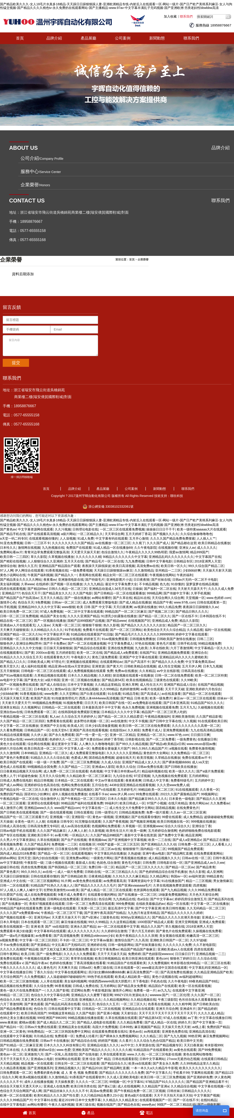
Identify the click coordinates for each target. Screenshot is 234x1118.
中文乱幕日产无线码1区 (68, 942)
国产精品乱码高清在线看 (62, 1001)
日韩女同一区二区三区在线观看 (77, 1061)
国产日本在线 (9, 1047)
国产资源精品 (40, 942)
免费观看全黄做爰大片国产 (111, 746)
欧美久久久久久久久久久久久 (200, 1065)
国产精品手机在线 (13, 531)
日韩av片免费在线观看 (40, 1024)
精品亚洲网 (193, 833)
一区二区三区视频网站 (43, 878)
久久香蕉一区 (209, 787)
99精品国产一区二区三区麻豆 (126, 609)
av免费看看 (43, 933)
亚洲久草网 (130, 682)
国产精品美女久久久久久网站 (21, 577)
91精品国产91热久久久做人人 (52, 883)
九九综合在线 (122, 773)
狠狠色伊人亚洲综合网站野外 (21, 641)
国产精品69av (37, 586)
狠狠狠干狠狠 (91, 623)
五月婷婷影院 (65, 650)
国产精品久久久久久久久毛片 (95, 883)
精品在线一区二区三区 (16, 618)
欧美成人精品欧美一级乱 (132, 974)
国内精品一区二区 (153, 846)
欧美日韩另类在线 (83, 1084)
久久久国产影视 (58, 988)
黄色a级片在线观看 (138, 1093)
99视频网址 (209, 791)
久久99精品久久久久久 (47, 627)
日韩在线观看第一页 (211, 600)
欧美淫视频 (145, 755)
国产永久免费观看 (61, 732)
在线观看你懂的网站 (102, 892)
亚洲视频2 (122, 814)
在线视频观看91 (11, 650)
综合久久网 (10, 1074)
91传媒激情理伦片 (64, 696)
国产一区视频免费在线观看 (19, 682)
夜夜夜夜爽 (133, 778)
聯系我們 (186, 14)
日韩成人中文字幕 (156, 778)
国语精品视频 (165, 805)
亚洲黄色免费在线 (174, 1029)
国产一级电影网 (208, 1102)
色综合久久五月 (107, 1001)
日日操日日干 (184, 951)
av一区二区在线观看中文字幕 (118, 924)
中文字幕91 (135, 1079)
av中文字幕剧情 (11, 860)
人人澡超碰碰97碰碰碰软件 (34, 846)
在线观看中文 (9, 1011)
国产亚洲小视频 (108, 1011)
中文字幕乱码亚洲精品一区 (208, 965)
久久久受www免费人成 (173, 782)
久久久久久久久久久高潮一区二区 (196, 723)
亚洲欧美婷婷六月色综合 (203, 686)
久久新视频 (96, 828)
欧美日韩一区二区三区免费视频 (163, 1074)
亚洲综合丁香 (201, 823)
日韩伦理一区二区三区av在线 (100, 846)
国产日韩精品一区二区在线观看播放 (119, 591)
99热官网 (194, 1033)
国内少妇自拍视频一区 (48, 855)
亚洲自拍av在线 (11, 709)
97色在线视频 (145, 641)
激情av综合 (63, 686)
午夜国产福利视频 (40, 572)
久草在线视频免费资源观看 (172, 883)
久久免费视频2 (34, 974)
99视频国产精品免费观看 (185, 846)
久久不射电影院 (204, 942)
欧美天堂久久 (9, 664)
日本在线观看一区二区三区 (40, 919)
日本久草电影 (9, 919)
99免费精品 (35, 1029)
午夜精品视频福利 (157, 714)
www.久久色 (135, 1052)
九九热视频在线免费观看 (169, 773)
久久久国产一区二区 (205, 992)
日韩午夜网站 (9, 951)
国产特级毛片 (94, 577)
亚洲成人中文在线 (13, 878)
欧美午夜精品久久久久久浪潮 (136, 933)
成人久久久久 (206, 545)
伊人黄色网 (222, 1074)
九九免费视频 (134, 559)
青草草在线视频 (82, 956)
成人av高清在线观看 (75, 823)
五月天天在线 (73, 559)
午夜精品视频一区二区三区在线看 (24, 714)
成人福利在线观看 (34, 664)
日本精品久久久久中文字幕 (120, 709)
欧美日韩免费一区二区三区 (19, 609)
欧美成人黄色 (163, 1106)
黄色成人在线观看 (13, 764)
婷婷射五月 (92, 636)
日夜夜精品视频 (99, 874)
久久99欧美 (189, 677)
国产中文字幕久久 (158, 1070)
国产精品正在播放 (216, 837)
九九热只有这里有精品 (144, 910)
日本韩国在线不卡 (212, 613)
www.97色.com (184, 600)
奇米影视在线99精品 (185, 960)
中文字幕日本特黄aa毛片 (122, 769)
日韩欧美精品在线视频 (140, 664)
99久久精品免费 (169, 604)
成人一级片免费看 (70, 869)
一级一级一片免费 (46, 759)
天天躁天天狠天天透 (14, 696)
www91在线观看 (36, 737)
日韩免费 (149, 860)
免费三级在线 (103, 965)
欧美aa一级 (129, 1106)
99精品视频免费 (209, 641)
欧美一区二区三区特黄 (211, 673)
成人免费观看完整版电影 (100, 600)
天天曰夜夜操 (193, 1043)
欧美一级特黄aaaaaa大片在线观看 (201, 527)
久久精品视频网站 (116, 997)
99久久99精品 (98, 919)
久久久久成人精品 (210, 1011)
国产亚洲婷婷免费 (200, 1074)
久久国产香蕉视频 (115, 819)
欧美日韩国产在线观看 (16, 759)
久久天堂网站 (69, 691)
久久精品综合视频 (183, 1084)
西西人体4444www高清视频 (99, 696)
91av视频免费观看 (115, 636)
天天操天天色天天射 (176, 1024)
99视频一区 (117, 1079)
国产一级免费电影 (49, 951)
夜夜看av (49, 577)
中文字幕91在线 (45, 1097)
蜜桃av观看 (27, 1020)
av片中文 (127, 1043)
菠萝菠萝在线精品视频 (202, 581)
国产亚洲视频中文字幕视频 (127, 837)
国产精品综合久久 (114, 1061)
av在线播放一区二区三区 (112, 540)
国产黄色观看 (33, 1001)
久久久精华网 (181, 1001)
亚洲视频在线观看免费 (162, 705)
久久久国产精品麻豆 (51, 828)
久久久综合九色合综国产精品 (154, 1038)
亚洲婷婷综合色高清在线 (41, 782)
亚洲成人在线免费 (56, 1084)
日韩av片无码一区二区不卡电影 (194, 577)
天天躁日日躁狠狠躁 (14, 874)
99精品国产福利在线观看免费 (82, 801)
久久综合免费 (43, 983)
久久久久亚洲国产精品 (83, 613)
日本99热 (126, 1024)
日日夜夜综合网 (66, 846)
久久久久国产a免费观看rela (19, 910)
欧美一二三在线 (159, 837)
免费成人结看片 (87, 1033)
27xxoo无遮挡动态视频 (183, 1056)
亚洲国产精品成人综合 (180, 682)
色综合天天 (26, 600)
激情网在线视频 (29, 545)
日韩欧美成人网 (38, 659)
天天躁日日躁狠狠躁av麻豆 (113, 568)
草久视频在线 (174, 924)
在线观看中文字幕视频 (16, 1033)
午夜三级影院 (167, 997)
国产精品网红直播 (179, 851)
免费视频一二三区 (64, 842)
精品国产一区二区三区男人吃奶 (163, 709)
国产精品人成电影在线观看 (96, 1020)
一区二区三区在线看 (215, 960)
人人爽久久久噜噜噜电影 (96, 741)
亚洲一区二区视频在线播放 (80, 677)
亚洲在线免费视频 (120, 645)
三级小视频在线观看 (59, 860)
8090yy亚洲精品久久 (135, 915)
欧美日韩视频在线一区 (173, 819)
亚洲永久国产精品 (83, 924)
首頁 (20, 36)
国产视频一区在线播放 (66, 581)
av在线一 (49, 869)
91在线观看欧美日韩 (212, 718)
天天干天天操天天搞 (111, 951)
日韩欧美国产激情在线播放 (176, 636)
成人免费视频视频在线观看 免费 (90, 668)
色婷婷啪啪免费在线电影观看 (199, 828)
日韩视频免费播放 (142, 636)
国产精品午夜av (36, 960)
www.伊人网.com (122, 791)
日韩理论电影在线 (85, 527)
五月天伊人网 (191, 664)
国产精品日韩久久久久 (192, 609)
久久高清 (141, 938)
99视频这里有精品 (61, 1011)
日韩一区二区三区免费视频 (19, 613)
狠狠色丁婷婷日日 (183, 956)
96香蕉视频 (63, 983)
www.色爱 (63, 1047)
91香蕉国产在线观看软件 (87, 1074)
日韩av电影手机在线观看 (17, 828)
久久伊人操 (39, 732)
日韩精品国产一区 (37, 728)
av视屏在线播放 (145, 604)
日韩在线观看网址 (64, 1106)
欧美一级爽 (138, 828)
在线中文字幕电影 (13, 1102)
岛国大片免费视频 (105, 1024)
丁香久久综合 (43, 969)
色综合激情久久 (112, 549)
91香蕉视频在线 (56, 568)
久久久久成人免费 (221, 586)
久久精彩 (104, 673)
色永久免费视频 (133, 705)
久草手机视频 (200, 591)
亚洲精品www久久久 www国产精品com (52, 805)
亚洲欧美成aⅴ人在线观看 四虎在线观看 (185, 947)
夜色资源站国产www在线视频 (61, 636)
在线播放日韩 (207, 737)
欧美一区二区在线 (89, 650)
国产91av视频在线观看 (16, 673)
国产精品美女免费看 (132, 983)
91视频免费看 (73, 700)
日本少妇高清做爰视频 (101, 723)
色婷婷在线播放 (61, 960)
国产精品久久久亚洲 (210, 796)
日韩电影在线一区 (170, 860)
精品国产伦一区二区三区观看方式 (24, 814)
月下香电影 (141, 979)
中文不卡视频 (138, 718)
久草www (27, 581)
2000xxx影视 (45, 650)
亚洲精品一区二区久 (151, 732)
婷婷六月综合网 (11, 746)
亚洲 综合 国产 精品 (96, 1056)
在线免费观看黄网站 (208, 851)
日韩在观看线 (83, 810)
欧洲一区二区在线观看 (16, 1093)
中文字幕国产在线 (208, 554)
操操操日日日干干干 (160, 527)
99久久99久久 (31, 869)
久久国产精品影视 (209, 714)
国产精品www (116, 618)
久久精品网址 (159, 874)
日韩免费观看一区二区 (40, 709)
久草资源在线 (145, 1043)
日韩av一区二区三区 (66, 600)
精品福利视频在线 (154, 769)
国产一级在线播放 (77, 595)
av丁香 (193, 1015)
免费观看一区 (64, 1033)
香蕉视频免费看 (11, 842)
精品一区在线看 (178, 901)
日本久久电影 (117, 796)
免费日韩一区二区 (101, 864)
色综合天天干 (31, 591)
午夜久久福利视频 (61, 1102)
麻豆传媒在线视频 (74, 919)
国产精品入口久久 (13, 659)
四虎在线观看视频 (13, 586)
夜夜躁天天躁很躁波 (96, 563)
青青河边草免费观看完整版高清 (46, 549)
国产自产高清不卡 (137, 659)
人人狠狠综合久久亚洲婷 (45, 559)
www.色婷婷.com (218, 595)
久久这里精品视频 (123, 919)
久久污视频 (63, 527)
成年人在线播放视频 (38, 1079)
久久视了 (138, 540)
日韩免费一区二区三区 (194, 842)
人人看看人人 (221, 842)
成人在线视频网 (128, 1084)
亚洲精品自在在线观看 (138, 1006)
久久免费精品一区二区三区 (190, 750)
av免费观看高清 (115, 878)
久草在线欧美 (159, 645)
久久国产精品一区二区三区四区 (22, 718)
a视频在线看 (178, 746)
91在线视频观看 (187, 787)
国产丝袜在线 (160, 577)
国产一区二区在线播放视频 (87, 641)
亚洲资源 (98, 664)
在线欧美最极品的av (150, 901)
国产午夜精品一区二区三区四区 (83, 796)
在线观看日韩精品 (214, 1056)
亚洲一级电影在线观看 (60, 906)
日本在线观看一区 (127, 965)
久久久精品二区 (151, 1033)
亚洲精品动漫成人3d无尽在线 (110, 586)
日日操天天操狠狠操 (57, 645)
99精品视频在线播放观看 (86, 1015)
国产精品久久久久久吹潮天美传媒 (176, 915)
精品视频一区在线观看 (37, 1061)
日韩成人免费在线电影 (16, 778)
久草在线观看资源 (112, 1052)
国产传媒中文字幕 (176, 591)
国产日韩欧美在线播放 (181, 764)
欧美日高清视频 (123, 563)
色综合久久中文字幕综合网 (50, 992)
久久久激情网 (9, 750)
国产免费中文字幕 (171, 833)
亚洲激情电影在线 (71, 577)
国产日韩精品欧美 (74, 874)
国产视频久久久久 (165, 531)
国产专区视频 (109, 1106)
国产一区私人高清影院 (61, 1052)
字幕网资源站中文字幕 (144, 878)
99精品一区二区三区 (14, 992)
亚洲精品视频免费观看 (174, 650)
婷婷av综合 (47, 1047)
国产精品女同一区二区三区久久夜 (24, 787)
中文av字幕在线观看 (109, 778)
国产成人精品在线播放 (135, 600)
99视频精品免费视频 (46, 700)
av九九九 (163, 988)
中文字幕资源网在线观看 (35, 527)
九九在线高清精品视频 (206, 728)
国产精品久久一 (66, 572)
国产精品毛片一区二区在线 (104, 559)
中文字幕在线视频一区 (214, 1084)
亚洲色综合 (89, 896)
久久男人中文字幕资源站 (17, 837)
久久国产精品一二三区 (74, 764)
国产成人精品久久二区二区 (56, 1020)
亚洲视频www (153, 823)
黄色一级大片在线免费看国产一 (22, 988)
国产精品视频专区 (169, 1043)
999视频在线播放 (203, 819)
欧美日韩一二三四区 (14, 554)
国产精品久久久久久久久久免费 (121, 1070)
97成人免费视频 (51, 609)
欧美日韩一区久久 (173, 563)
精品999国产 (199, 549)
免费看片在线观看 (95, 627)
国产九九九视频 (175, 1033)
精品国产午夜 (162, 600)
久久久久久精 (122, 1047)
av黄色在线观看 (185, 1047)
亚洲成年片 (188, 1006)
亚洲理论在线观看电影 (43, 801)
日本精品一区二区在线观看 (74, 778)
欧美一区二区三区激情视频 (19, 979)
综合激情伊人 (49, 796)
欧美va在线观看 (139, 1061)
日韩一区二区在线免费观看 (174, 673)
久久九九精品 (93, 581)
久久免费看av (220, 801)
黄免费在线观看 (11, 956)
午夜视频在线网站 (162, 572)
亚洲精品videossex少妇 (97, 933)
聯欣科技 (176, 493)
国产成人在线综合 (53, 682)
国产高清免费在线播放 (176, 969)
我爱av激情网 (179, 549)
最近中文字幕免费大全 (121, 581)
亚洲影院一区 (81, 814)
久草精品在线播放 (167, 755)
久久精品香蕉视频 (13, 1065)
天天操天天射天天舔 (216, 568)
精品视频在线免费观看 (16, 983)
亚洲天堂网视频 (186, 919)
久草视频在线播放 (61, 554)
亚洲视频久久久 (90, 997)
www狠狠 (68, 604)
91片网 (66, 878)
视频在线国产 (106, 1102)
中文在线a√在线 (11, 737)
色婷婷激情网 (129, 686)
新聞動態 (157, 36)
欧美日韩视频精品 (107, 956)
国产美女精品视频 (85, 686)
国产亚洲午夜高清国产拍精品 (105, 910)
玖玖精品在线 (43, 1033)
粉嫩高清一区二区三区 (202, 933)
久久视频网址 (30, 705)
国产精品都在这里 (184, 540)
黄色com (162, 956)
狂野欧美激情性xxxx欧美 (61, 887)
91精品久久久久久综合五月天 (21, 654)
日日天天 (90, 700)
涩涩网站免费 (80, 988)
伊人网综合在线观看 (29, 568)
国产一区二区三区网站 (126, 627)
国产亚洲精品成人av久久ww (204, 860)
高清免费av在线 (148, 563)
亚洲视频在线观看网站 (82, 659)
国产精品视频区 (82, 787)
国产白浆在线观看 (93, 691)
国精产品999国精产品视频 (86, 618)
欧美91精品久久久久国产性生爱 (56, 1093)
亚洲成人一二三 (213, 915)
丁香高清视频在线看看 (90, 960)
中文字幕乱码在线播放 (110, 851)
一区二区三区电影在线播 (163, 1052)
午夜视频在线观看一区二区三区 (46, 956)
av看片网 (61, 833)
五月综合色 (100, 782)
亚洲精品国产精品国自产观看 (59, 563)
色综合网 (104, 896)
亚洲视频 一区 (60, 814)
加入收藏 (170, 14)
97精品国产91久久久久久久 (164, 1079)
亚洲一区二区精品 (122, 732)
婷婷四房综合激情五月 (191, 896)
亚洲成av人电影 (42, 1056)
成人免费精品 (192, 814)
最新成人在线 (85, 860)
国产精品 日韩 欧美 (134, 696)
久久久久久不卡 (11, 1079)
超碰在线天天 (125, 755)
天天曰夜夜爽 (122, 604)
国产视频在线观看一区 (16, 915)
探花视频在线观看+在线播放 (133, 673)
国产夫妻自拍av (91, 737)
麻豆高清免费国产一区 (143, 969)
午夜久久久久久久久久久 (17, 965)
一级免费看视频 (81, 568)
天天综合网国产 (11, 974)
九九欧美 (141, 645)
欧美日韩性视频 (173, 906)
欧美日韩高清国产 (34, 1011)
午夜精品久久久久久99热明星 (146, 549)
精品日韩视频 (43, 778)
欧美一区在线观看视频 (195, 983)
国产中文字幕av (161, 896)
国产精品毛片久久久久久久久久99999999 (144, 632)
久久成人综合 (110, 759)
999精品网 (154, 591)
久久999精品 (109, 686)
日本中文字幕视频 (80, 682)
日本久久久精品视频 (82, 673)
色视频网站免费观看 (106, 823)
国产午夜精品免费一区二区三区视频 (139, 1088)
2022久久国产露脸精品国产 (179, 791)
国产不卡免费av (54, 641)
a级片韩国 (52, 677)
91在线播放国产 (172, 878)
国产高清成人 (150, 691)
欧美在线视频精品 (139, 677)
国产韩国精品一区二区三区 (67, 864)
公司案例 (122, 36)
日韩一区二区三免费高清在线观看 (90, 901)
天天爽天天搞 (67, 965)
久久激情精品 (144, 568)
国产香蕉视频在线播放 (130, 855)
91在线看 (114, 691)
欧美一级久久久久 (181, 769)
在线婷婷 (42, 581)
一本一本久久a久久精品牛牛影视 (154, 1065)
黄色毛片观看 (166, 641)
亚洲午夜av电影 (153, 851)
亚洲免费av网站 (77, 855)
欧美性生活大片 (117, 828)
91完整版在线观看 (88, 819)
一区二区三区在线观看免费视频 (122, 527)
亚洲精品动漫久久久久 (103, 1043)
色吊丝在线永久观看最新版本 (199, 997)
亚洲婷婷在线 (96, 942)
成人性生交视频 (169, 664)
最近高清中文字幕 (120, 906)
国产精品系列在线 (221, 896)
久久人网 (6, 846)
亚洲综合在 (199, 650)
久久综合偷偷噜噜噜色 (196, 531)
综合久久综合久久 (177, 823)
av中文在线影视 (168, 668)
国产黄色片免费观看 (14, 755)
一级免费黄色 (186, 737)
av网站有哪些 (101, 595)
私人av (55, 714)
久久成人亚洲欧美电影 (123, 1074)
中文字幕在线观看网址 (71, 969)
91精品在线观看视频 (14, 732)
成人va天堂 (200, 759)
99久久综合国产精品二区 (206, 563)
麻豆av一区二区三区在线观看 (194, 696)
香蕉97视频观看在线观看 (47, 901)
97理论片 (58, 659)
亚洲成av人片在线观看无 (17, 623)
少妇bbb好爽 (192, 568)
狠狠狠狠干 (131, 846)
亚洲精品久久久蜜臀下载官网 (92, 992)
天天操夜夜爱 (64, 1079)
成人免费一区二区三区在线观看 (65, 769)
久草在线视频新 (48, 837)
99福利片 (111, 801)
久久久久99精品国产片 (16, 1097)
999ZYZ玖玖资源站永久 (131, 992)
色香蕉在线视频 (159, 1001)
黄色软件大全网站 (156, 750)
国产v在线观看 (105, 787)
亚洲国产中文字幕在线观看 (138, 654)
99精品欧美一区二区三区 (156, 787)
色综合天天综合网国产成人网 (21, 1088)
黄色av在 (135, 1029)
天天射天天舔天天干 (192, 586)
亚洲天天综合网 (167, 1006)
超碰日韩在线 (9, 864)
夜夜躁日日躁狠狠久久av (200, 604)
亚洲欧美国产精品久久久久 (91, 1047)
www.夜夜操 (8, 1020)
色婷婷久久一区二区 (63, 737)
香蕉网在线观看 (90, 572)
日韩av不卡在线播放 (54, 1038)
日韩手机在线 (187, 641)
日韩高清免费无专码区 (43, 823)
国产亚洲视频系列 (40, 1065)
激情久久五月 (27, 563)
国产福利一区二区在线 (160, 586)
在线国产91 (148, 650)
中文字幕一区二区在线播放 (19, 723)
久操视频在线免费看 (207, 928)
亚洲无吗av (42, 915)
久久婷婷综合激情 (114, 928)
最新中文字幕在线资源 (140, 833)
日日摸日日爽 (200, 732)
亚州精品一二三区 (168, 568)
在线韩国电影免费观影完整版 (79, 709)
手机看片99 (181, 1070)
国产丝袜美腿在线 (148, 942)
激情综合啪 (8, 563)
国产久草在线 (122, 595)
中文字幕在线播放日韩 (16, 969)
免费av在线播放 (126, 668)
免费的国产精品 (11, 791)
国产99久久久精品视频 (132, 741)
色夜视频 (96, 769)
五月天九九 (188, 705)
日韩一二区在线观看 (14, 883)
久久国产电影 (82, 591)
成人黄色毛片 (46, 965)
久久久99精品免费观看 (204, 887)
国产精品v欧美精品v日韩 (167, 741)
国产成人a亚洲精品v (187, 837)
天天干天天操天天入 (14, 1056)
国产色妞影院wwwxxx (157, 951)
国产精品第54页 (113, 677)
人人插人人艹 (206, 536)
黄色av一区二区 (11, 1052)
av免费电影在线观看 (147, 700)
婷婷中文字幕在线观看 (191, 632)
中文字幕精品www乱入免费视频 (22, 896)
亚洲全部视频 (59, 787)
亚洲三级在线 (85, 1102)
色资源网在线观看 (146, 887)
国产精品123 (224, 1070)
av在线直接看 (171, 691)
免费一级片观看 (157, 810)
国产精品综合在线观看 (90, 645)
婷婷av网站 (8, 855)
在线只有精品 (177, 801)
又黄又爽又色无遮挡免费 (38, 997)
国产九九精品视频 (173, 887)
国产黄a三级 (107, 1084)
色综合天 (40, 1006)
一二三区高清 (67, 997)
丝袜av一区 (225, 696)
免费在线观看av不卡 (196, 755)
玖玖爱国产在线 (11, 892)
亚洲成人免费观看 (212, 919)
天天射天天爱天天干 (16, 700)
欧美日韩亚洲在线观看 (138, 956)
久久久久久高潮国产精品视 (19, 947)
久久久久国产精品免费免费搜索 (172, 536)
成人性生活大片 (151, 682)
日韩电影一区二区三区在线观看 (43, 668)
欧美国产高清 (40, 696)
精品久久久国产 (152, 924)
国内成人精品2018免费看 (18, 851)
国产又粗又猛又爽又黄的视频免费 (64, 947)
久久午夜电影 (177, 979)
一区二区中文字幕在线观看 (84, 609)
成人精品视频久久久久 (164, 855)
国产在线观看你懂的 (145, 814)
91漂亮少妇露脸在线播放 (119, 613)
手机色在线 (158, 979)
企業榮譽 (35, 182)
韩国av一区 (179, 874)
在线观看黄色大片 (56, 654)
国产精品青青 (205, 864)
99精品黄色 (214, 874)
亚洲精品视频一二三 (210, 951)
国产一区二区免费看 (160, 737)
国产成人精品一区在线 (160, 1020)
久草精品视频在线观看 (50, 673)
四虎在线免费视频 (34, 864)
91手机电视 (73, 627)
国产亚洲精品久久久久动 (158, 842)
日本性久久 (8, 545)
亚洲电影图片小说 (119, 577)
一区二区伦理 (179, 992)
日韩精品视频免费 (131, 810)
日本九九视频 (212, 664)
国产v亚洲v (90, 915)
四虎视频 (199, 883)
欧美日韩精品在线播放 (214, 540)
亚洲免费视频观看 (176, 728)
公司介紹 (42, 156)
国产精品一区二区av (179, 864)
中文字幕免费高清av (199, 659)
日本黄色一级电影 (181, 796)
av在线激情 (119, 718)
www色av (148, 1102)
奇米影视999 (214, 1043)
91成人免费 (85, 536)
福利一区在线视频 (217, 627)
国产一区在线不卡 (185, 613)
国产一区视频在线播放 (50, 618)
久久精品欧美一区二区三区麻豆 (88, 773)
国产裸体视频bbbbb (176, 759)
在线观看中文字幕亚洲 (188, 988)
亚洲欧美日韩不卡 (40, 833)
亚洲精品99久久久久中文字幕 (39, 604)
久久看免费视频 (11, 728)
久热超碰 (134, 851)
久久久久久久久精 (88, 554)
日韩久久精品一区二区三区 (68, 586)
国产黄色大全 (33, 677)
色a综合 (143, 896)
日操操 (137, 586)
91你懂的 (177, 581)
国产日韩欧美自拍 (205, 1001)
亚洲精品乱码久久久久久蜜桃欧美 (183, 654)
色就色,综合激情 (108, 860)
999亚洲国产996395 (51, 1015)
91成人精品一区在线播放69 (112, 545)
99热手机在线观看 (100, 974)
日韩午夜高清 (222, 855)
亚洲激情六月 (33, 1052)
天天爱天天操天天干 (66, 915)
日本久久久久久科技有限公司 (64, 1043)
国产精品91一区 (11, 1024)
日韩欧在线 (93, 869)
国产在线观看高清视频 (43, 531)
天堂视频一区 (195, 595)
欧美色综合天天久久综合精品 (164, 627)
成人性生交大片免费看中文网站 (131, 805)
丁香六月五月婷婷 (141, 928)
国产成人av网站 (11, 782)
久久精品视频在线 (143, 997)
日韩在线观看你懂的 (45, 874)
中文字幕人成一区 (77, 746)
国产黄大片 (114, 664)
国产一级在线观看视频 (56, 810)
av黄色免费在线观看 (87, 878)
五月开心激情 (138, 536)
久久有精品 (147, 668)
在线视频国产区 (139, 618)
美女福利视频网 (75, 979)
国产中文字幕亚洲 (148, 906)
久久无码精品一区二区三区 (206, 906)
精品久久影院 (189, 618)
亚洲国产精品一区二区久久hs (21, 632)
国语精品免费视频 (101, 755)
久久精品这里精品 (107, 682)
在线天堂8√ (59, 728)
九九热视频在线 (53, 545)
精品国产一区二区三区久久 (187, 623)
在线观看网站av (111, 659)
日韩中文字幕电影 (159, 559)
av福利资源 (197, 874)
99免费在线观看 (147, 791)
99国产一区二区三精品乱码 (176, 1102)
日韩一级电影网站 (121, 942)
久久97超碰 (198, 938)
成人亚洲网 (215, 869)
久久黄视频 (29, 1047)
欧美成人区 (75, 723)
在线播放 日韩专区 (60, 819)
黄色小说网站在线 (13, 572)
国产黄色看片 (9, 869)
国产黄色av (8, 527)
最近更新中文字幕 (64, 741)
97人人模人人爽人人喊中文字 (21, 887)
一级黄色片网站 (101, 855)
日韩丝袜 (173, 1088)
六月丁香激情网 (181, 645)
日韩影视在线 (134, 737)
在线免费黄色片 (188, 805)
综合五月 (88, 1001)
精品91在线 (142, 595)
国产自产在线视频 (74, 837)
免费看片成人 (151, 728)
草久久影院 (39, 554)
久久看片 (125, 1038)
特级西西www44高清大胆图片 (109, 979)
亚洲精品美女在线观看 (74, 1024)
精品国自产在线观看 (162, 983)
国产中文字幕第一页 (207, 1020)
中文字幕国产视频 (206, 1093)
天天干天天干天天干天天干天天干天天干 (167, 1011)
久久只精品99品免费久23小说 (102, 1093)
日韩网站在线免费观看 (63, 896)
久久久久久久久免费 (177, 942)
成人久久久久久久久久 (83, 928)
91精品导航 (130, 691)
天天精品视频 (9, 1061)
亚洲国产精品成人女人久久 (141, 759)
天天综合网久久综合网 (168, 595)
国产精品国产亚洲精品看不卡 (207, 1079)
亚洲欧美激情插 (183, 714)
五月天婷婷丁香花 (138, 531)
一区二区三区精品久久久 (120, 869)
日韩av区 (85, 965)
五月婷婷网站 (198, 773)
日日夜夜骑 (141, 577)
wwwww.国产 (159, 992)
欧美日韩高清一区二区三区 (43, 746)
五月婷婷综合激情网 (162, 828)
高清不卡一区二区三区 (16, 686)
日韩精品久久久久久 (195, 1088)
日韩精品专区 (183, 559)
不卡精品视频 (148, 581)
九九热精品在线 (124, 896)
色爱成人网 (79, 755)
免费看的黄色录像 (46, 1070)
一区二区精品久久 (90, 531)
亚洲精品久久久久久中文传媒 (21, 645)
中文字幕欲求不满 (56, 632)
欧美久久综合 (126, 764)
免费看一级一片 (144, 988)
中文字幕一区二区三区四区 (38, 938)
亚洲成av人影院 (103, 764)
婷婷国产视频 (107, 1038)
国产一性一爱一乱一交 (92, 732)
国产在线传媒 (88, 1052)
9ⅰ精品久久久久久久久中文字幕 (125, 554)
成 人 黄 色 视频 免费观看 (79, 1070)
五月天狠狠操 (9, 668)
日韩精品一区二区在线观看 (61, 705)
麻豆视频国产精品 (147, 1024)
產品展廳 (88, 36)
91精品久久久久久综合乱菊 (50, 755)
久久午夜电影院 (145, 545)
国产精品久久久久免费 (168, 659)
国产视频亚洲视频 (143, 819)
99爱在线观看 (172, 814)
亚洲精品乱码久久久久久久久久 (171, 554)
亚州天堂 (24, 855)
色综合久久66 (10, 997)
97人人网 (6, 568)
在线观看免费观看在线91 (110, 1029)
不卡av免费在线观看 (14, 942)
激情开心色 (8, 600)
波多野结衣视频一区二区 (91, 718)
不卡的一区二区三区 (74, 938)
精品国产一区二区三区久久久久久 (140, 864)
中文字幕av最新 (101, 938)
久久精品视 (195, 627)
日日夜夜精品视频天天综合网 (21, 769)
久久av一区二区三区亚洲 (188, 810)
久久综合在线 (206, 956)
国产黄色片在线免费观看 (173, 928)
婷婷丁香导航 (113, 737)
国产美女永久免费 (165, 1061)
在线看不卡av (98, 791)
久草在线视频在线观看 (121, 1015)
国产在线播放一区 (14, 901)
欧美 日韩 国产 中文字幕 (94, 604)
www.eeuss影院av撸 (201, 741)
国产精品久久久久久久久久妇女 (143, 623)
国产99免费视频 (209, 1047)
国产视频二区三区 (161, 609)
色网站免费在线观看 (75, 782)
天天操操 (6, 819)
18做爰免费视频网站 (173, 892)
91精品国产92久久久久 (207, 700)
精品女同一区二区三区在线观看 (125, 572)
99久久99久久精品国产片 (150, 746)
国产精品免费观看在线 (16, 1006)
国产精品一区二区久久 (154, 613)
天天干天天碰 (174, 686)
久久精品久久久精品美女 (120, 1097)
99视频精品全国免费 (42, 764)
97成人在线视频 (174, 1015)
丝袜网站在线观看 (67, 1056)
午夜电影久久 (80, 654)
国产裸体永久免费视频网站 (119, 1033)
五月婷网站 (108, 983)
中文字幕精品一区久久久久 (213, 645)
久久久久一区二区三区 (92, 1079)
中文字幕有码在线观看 (112, 536)
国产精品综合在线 (83, 1038)
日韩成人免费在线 (85, 983)
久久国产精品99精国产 (106, 833)
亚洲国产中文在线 (53, 723)
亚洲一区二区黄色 (13, 1029)
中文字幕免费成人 (120, 641)
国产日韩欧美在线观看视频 (19, 810)
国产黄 (29, 650)
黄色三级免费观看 (104, 654)
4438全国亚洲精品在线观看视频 (132, 782)
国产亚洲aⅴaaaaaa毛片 (135, 883)
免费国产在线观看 (79, 545)
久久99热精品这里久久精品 (199, 1061)
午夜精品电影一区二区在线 (19, 796)
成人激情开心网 (11, 805)
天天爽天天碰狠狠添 (14, 627)
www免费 (51, 691)
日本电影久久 (43, 686)
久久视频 (189, 718)
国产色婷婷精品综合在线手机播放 (163, 869)
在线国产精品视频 (210, 682)
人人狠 (40, 819)
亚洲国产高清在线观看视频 (88, 728)
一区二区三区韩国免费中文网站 (67, 1029)
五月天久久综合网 (52, 773)
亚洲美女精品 (9, 705)
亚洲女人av (187, 545)
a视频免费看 (9, 938)
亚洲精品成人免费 (165, 618)
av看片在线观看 (152, 686)
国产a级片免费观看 (210, 769)
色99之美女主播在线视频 (18, 1015)
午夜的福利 (185, 572)
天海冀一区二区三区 (66, 623)
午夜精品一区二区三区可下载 (61, 910)
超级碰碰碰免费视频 (218, 814)
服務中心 (41, 169)
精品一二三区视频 (198, 878)
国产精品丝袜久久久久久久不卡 (65, 1088)
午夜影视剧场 (101, 988)
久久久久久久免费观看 (80, 951)
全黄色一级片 (24, 819)
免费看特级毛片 (181, 778)
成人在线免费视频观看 (40, 892)
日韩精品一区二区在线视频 (101, 1006)
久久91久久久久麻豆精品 (130, 874)
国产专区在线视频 (13, 833)
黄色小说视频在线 (165, 974)
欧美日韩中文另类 (189, 1038)
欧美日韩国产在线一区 (115, 700)
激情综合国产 (124, 938)
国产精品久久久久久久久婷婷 (182, 910)
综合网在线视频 (38, 741)
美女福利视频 (9, 581)
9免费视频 (42, 600)
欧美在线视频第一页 (14, 924)
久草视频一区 (131, 823)
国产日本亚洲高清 (176, 700)
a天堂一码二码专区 (13, 536)
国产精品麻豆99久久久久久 (147, 796)
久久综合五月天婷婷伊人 (78, 714)
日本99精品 (29, 750)
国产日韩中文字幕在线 (165, 718)
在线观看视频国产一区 (155, 1097)
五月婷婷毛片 (126, 787)
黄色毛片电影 (131, 860)
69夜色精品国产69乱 (203, 979)
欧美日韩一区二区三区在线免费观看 (144, 723)
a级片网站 (68, 531)
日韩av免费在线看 (150, 764)
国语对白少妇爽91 (37, 791)
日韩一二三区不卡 (37, 540)
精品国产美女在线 (53, 613)
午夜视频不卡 (88, 1106)
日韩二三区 (205, 636)
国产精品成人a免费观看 (121, 650)
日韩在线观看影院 (125, 1056)
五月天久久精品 (51, 595)
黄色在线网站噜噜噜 (197, 1052)
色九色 (164, 581)
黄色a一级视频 (102, 814)
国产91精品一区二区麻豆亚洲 (21, 1043)
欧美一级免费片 (161, 696)
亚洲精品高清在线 (202, 1029)
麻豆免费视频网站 (216, 1033)
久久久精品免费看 (130, 1020)
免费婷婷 (134, 951)
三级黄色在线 (109, 915)
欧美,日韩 (28, 951)
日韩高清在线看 (192, 668)
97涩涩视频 (142, 773)
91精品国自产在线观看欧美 (126, 960)
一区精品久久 (78, 833)
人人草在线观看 (51, 979)
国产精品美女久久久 (57, 591)
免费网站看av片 (11, 549)
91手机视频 (8, 604)
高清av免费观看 (101, 1088)
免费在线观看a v (12, 960)
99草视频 (145, 1106)
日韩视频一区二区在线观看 (19, 636)
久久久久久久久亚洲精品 (124, 750)
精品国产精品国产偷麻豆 (138, 947)
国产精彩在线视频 (13, 559)
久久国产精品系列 (37, 842)
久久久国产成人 (158, 540)
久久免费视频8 (158, 960)
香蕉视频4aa (97, 837)
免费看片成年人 (11, 1106)
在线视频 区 (87, 842)
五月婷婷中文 (204, 778)
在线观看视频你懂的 (43, 536)
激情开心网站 (122, 988)
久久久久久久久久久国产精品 (72, 540)
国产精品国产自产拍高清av (19, 595)
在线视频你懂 (167, 545)
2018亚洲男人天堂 (207, 559)
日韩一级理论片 (106, 810)
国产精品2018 (92, 1065)
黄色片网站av (198, 801)
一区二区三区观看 (13, 801)
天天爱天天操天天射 (85, 549)
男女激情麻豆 (222, 878)
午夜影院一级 (33, 860)
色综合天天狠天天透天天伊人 (21, 1084)
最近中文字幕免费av (104, 947)
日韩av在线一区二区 (196, 855)
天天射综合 (129, 1011)
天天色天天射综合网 (203, 892)
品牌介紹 (54, 36)
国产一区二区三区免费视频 (80, 759)
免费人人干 (8, 773)
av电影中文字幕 (11, 677)
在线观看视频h (81, 851)
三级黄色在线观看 (166, 677)
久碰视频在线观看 (210, 705)
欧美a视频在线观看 (33, 1074)
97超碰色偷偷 (27, 773)
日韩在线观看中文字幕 (64, 1006)
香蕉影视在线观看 (37, 1106)
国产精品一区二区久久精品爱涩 (120, 714)
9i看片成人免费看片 (72, 892)
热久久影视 (111, 623)
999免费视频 (125, 901)
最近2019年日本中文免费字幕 (79, 1097)
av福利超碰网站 (190, 974)
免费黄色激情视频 (201, 746)
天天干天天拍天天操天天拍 (173, 1093)
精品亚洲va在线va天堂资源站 (69, 664)
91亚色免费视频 (11, 540)
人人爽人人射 (77, 828)
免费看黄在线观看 (59, 718)
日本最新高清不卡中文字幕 (101, 705)
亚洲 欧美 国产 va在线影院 (50, 924)
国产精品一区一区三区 (54, 851)
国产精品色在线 (128, 1102)
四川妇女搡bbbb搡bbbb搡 (106, 969)
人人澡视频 (68, 536)
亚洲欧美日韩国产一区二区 (169, 938)
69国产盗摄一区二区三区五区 (118, 842)
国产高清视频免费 (66, 933)
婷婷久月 (184, 1020)
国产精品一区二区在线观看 (202, 691)
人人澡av (43, 623)
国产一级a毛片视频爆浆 (17, 933)
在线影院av (118, 728)
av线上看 (198, 1024)
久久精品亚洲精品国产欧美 (213, 969)
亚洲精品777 (11, 591)
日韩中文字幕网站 (152, 1056)
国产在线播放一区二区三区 (137, 892)
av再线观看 (152, 1029)
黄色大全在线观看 (13, 741)
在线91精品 (209, 1097)
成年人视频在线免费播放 (69, 791)
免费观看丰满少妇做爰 (16, 928)
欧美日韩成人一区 (132, 801)
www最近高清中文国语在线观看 (164, 965)
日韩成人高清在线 (13, 823)
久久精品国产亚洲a (155, 1084)
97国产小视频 (157, 801)
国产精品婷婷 (207, 1006)
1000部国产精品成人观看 (155, 919)
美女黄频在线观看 (172, 933)
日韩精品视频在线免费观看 (19, 1038)
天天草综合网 (114, 531)
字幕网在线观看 (202, 1070)
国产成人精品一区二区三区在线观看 (106, 887)
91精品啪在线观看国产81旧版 (92, 632)
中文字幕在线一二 (94, 805)
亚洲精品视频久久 (67, 1065)
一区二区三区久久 (133, 1001)
